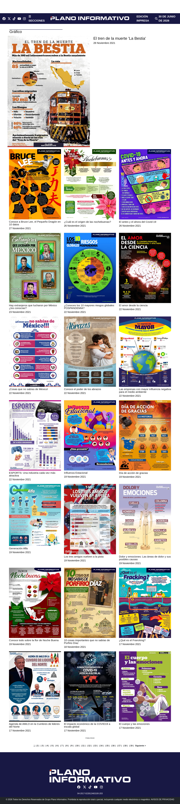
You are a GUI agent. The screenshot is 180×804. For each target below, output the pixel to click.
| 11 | (83, 746)
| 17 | (119, 746)
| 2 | (37, 746)
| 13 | (95, 746)
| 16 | (113, 746)
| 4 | (47, 746)
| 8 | (67, 746)
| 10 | (77, 746)
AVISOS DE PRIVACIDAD (162, 799)
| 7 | (62, 746)
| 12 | (89, 746)
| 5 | (52, 746)
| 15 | (107, 746)
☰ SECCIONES (36, 18)
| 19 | (131, 746)
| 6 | (57, 746)
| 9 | (72, 746)
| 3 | (42, 746)
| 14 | (101, 746)
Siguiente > (140, 746)
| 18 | (125, 746)
